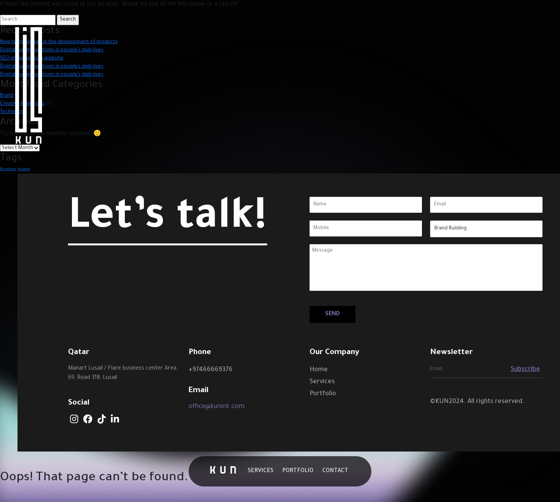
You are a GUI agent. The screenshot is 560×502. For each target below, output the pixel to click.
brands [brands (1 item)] (24, 169)
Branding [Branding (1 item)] (8, 169)
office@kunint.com (217, 406)
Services (322, 382)
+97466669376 (211, 370)
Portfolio (323, 394)
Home (319, 370)
